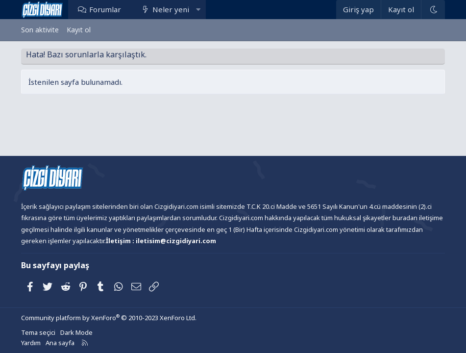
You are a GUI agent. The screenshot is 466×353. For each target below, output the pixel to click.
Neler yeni (170, 9)
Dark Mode (76, 332)
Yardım (31, 342)
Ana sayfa (60, 342)
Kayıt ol (79, 29)
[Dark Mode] (432, 9)
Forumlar (105, 9)
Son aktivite (40, 29)
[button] (198, 9)
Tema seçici (38, 332)
